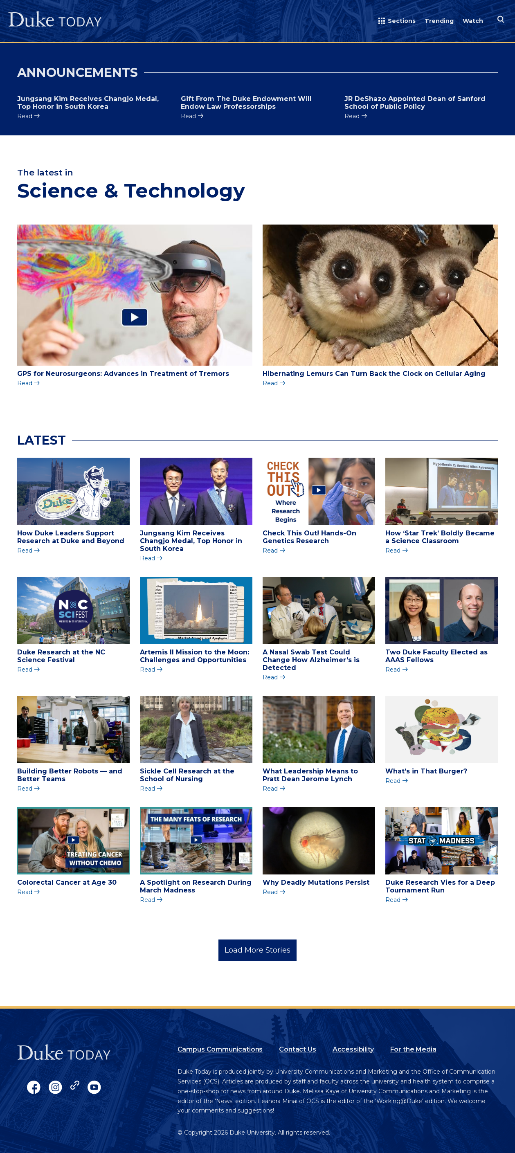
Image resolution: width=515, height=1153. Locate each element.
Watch (473, 21)
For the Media (413, 1049)
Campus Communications (220, 1049)
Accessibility (353, 1049)
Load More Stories (257, 950)
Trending (439, 21)
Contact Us (297, 1049)
